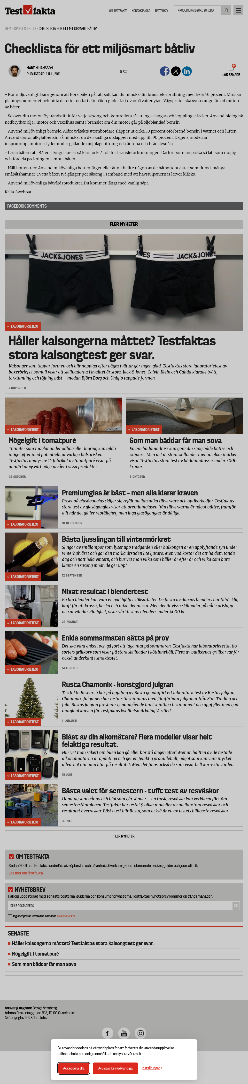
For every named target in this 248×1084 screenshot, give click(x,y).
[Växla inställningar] (152, 1068)
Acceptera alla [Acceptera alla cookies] (73, 1068)
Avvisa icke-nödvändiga (115, 1068)
